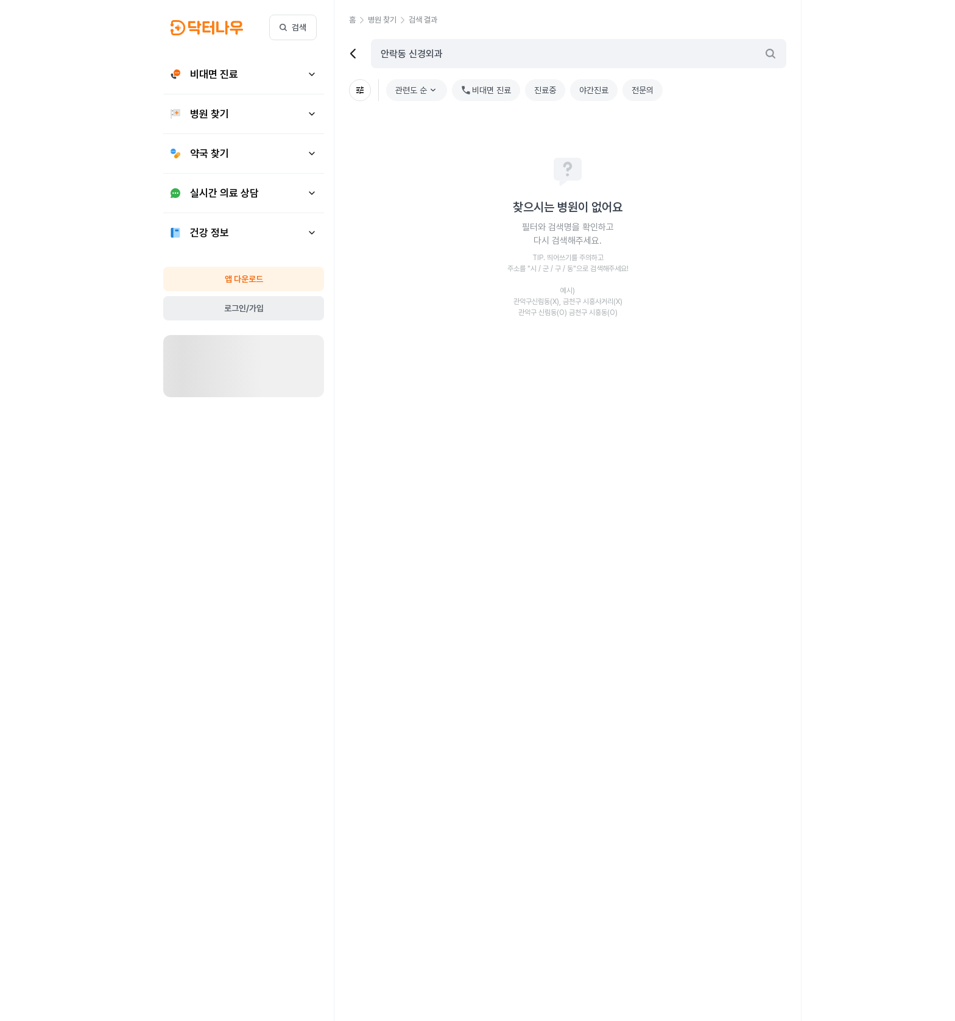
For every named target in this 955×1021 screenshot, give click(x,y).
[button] (358, 20)
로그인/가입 (244, 308)
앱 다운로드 (244, 279)
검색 (293, 27)
